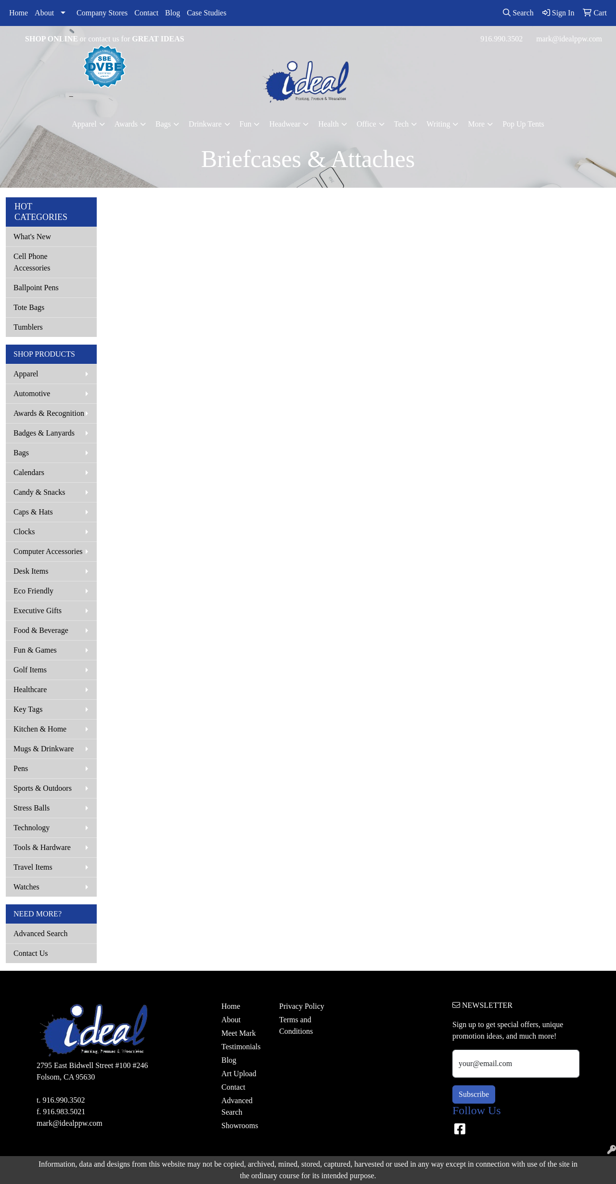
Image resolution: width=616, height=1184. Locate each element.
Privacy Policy (301, 1006)
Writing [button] (438, 124)
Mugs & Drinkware (43, 749)
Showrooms (239, 1125)
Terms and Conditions (296, 1025)
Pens (20, 768)
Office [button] (366, 124)
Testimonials (241, 1046)
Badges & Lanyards (44, 433)
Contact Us (30, 953)
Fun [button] (246, 124)
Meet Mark (238, 1033)
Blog (172, 13)
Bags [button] (163, 124)
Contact (146, 13)
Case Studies (206, 13)
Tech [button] (401, 124)
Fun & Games (35, 650)
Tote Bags (28, 307)
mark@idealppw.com (569, 39)
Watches (26, 887)
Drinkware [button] (205, 124)
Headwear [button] (284, 124)
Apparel (25, 374)
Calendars (28, 472)
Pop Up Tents (523, 124)
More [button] (476, 124)
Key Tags (27, 709)
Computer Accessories (48, 551)
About (44, 13)
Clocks (24, 532)
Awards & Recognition (48, 413)
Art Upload (238, 1073)
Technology (31, 828)
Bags (21, 453)
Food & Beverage (40, 630)
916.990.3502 (501, 39)
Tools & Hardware (42, 847)
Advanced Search (40, 933)
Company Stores (102, 13)
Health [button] (328, 124)
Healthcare (30, 689)
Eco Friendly (33, 591)
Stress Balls (31, 808)
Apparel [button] (84, 124)
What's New (32, 236)
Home (18, 13)
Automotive (31, 393)
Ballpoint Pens (36, 287)
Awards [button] (126, 124)
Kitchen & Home (39, 729)
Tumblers (28, 327)
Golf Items (30, 670)
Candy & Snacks (39, 492)
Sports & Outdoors (42, 788)
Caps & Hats (33, 512)
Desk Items (30, 571)
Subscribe (474, 1094)
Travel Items (32, 867)
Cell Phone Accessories (31, 262)
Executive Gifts (37, 610)
